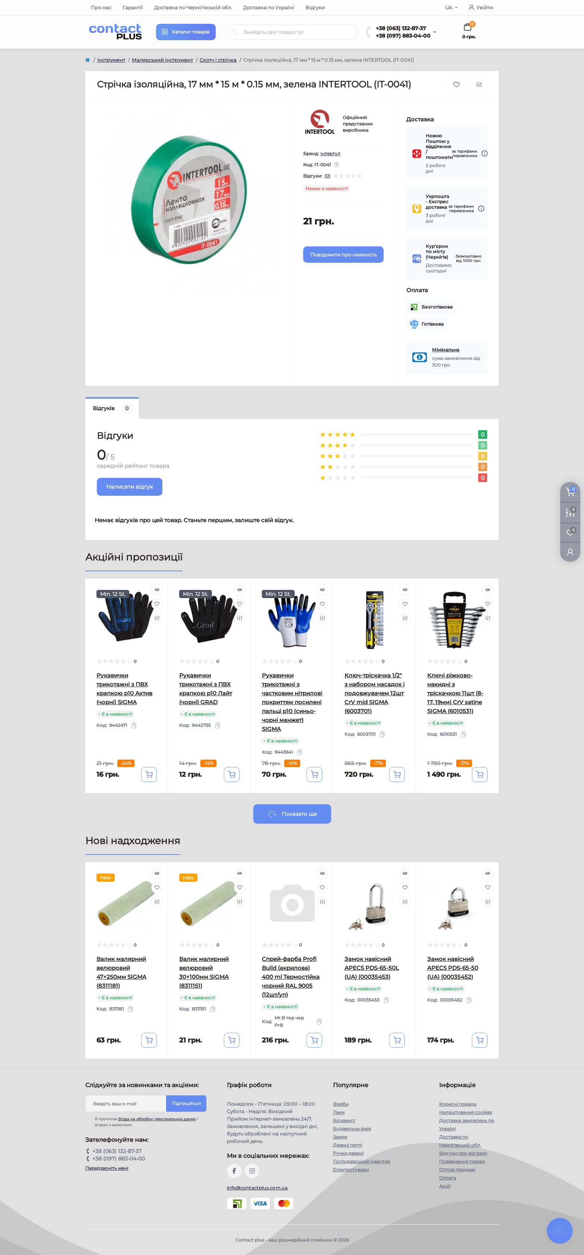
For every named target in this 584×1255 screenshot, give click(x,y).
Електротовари (351, 1169)
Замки (340, 1137)
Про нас (101, 7)
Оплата (447, 1178)
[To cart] (149, 774)
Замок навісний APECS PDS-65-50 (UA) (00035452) (452, 967)
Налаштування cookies (465, 1112)
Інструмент (111, 60)
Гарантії (133, 7)
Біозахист (344, 1120)
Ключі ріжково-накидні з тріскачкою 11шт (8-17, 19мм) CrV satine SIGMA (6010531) (455, 693)
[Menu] (186, 32)
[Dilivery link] (485, 153)
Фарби (341, 1104)
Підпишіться (186, 1103)
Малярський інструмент (162, 60)
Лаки (339, 1112)
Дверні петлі (347, 1145)
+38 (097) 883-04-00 (403, 35)
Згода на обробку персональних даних (157, 1119)
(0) (327, 176)
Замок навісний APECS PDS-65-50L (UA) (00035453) (372, 967)
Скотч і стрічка (218, 60)
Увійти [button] (481, 7)
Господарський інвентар (361, 1161)
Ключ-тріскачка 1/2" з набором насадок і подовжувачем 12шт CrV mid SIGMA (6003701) (374, 693)
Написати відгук (129, 486)
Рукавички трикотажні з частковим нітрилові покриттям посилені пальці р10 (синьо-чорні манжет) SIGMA (292, 702)
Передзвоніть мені (106, 1168)
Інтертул (330, 153)
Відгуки (315, 7)
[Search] (235, 32)
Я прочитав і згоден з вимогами (146, 1121)
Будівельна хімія (352, 1128)
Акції (444, 1186)
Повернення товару (462, 1161)
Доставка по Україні (268, 7)
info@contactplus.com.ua (257, 1188)
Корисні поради (457, 1104)
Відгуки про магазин (463, 1153)
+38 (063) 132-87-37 (401, 28)
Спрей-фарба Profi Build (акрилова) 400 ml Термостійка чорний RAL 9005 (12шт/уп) (291, 976)
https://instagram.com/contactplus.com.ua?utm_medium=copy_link (252, 1171)
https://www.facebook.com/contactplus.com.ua (234, 1171)
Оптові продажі (457, 1169)
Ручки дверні (348, 1153)
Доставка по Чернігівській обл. (193, 7)
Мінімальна (445, 349)
